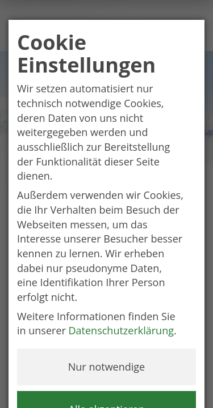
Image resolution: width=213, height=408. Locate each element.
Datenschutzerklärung (121, 330)
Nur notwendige (106, 366)
